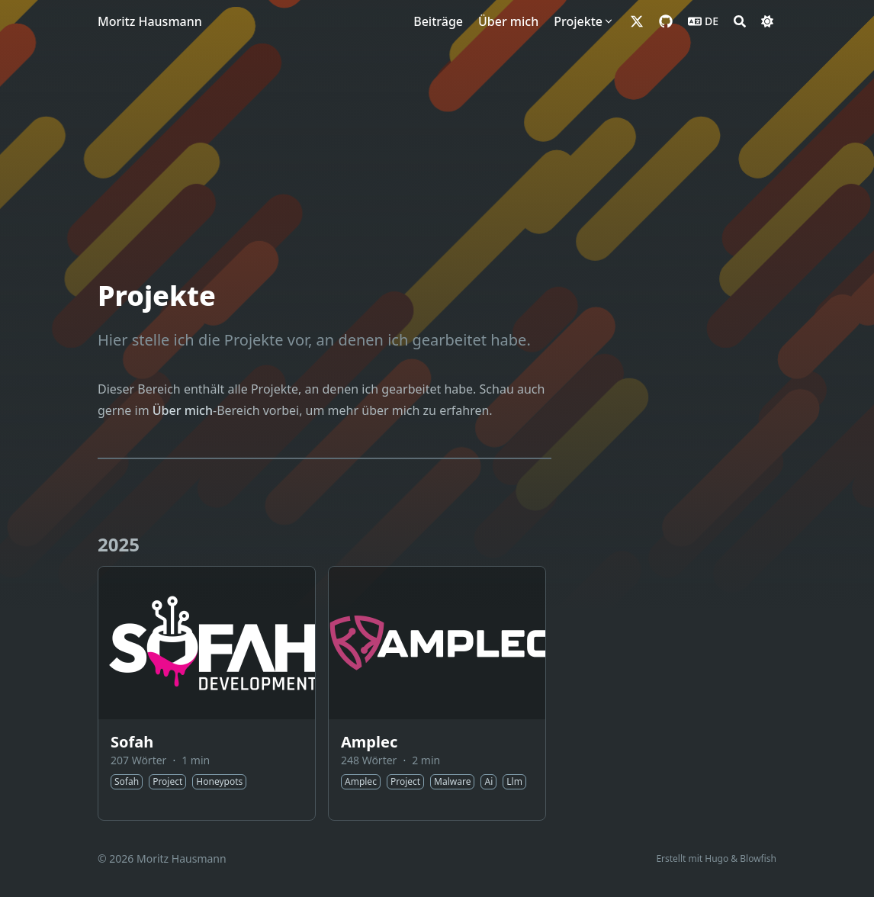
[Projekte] (584, 21)
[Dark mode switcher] (767, 21)
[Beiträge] (438, 21)
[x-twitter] (637, 21)
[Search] (740, 21)
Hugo (716, 858)
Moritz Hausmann (150, 21)
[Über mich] (508, 21)
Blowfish (758, 858)
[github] (666, 21)
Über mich (183, 410)
